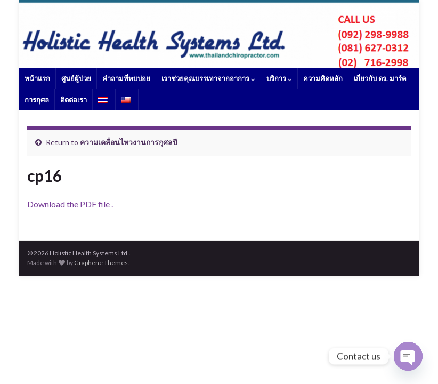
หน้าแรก (37, 78)
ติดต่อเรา (73, 99)
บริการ (279, 78)
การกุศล (37, 99)
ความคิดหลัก (323, 78)
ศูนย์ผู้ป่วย (76, 78)
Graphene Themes (101, 263)
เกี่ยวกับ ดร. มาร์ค (380, 78)
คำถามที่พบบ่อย (126, 78)
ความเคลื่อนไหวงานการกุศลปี (128, 142)
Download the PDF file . (70, 204)
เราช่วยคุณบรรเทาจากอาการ (208, 78)
